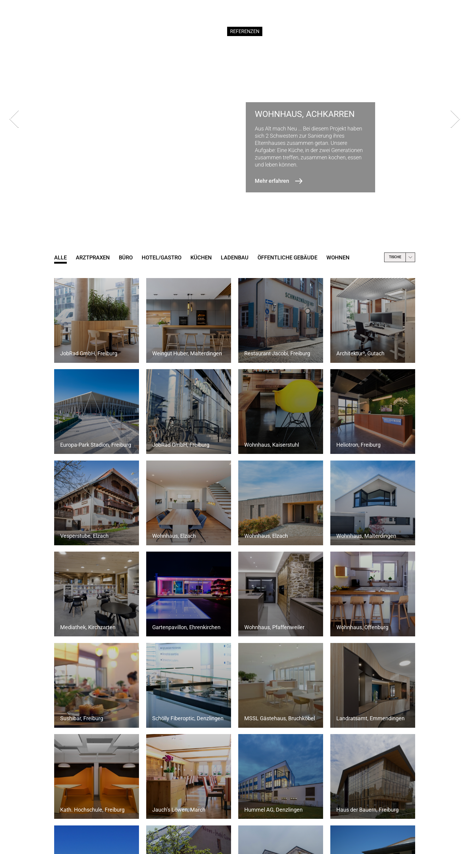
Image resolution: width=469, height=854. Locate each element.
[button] (219, 222)
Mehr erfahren (272, 181)
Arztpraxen (93, 257)
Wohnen (338, 257)
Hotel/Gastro (161, 257)
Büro (126, 257)
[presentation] (14, 120)
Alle (60, 257)
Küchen (201, 257)
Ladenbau (234, 257)
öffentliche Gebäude (287, 257)
